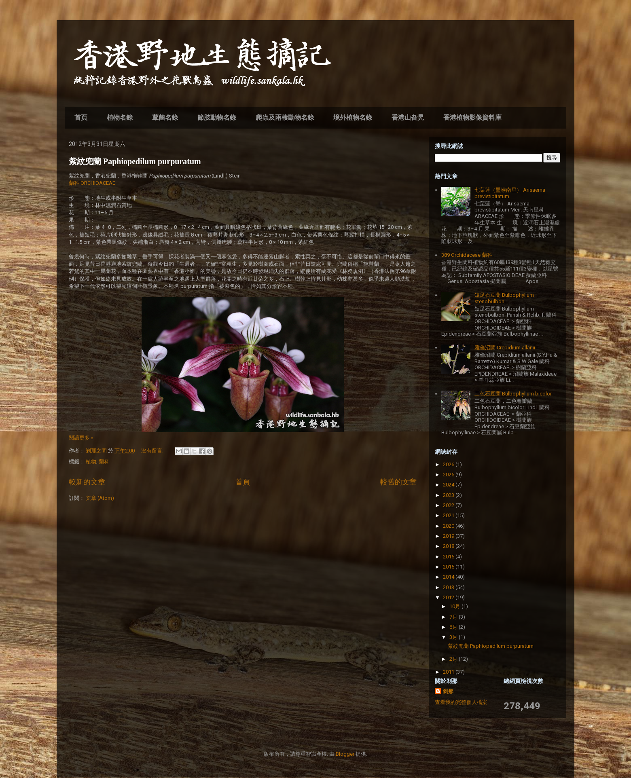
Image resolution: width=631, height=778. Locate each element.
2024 (449, 485)
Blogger (345, 754)
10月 (455, 606)
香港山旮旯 (408, 117)
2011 (449, 672)
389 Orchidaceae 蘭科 (466, 255)
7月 (454, 617)
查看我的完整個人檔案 (461, 702)
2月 (454, 659)
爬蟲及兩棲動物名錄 (285, 117)
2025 (449, 474)
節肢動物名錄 (216, 117)
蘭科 (104, 462)
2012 (449, 597)
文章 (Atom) (100, 498)
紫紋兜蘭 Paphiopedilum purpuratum (135, 161)
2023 (449, 495)
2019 (449, 536)
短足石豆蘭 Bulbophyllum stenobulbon (504, 298)
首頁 (80, 117)
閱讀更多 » (81, 438)
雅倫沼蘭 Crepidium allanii (504, 348)
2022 (449, 505)
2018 (449, 546)
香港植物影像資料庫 (472, 117)
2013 (449, 587)
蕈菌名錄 (165, 117)
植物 (91, 462)
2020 (449, 526)
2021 (449, 515)
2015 (449, 567)
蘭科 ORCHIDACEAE (92, 183)
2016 (449, 557)
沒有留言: (153, 451)
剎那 (448, 691)
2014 (449, 577)
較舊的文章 (398, 482)
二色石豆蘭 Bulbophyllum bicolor (513, 394)
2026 (449, 464)
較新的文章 (87, 482)
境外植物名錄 (352, 117)
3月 (454, 637)
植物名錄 (120, 117)
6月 (454, 627)
